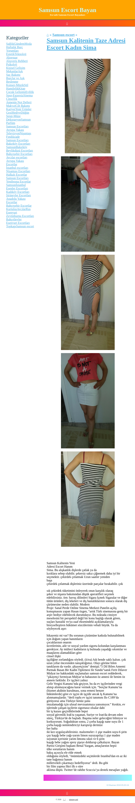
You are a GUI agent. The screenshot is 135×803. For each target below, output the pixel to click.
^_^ (64, 799)
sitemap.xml (73, 799)
